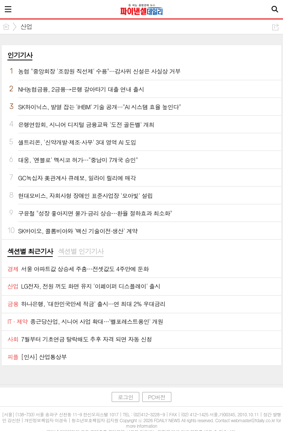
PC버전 (156, 397)
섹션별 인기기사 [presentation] (80, 251)
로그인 (125, 397)
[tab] (30, 252)
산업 (26, 26)
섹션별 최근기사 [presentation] (30, 251)
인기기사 (19, 55)
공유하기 (275, 27)
